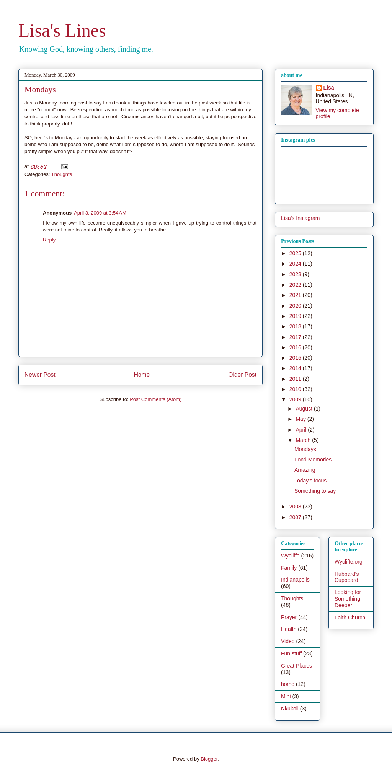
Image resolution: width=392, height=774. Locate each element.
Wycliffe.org (349, 562)
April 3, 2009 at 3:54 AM (100, 213)
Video (288, 641)
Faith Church (350, 617)
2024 (296, 264)
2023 (296, 274)
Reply (49, 240)
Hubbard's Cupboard (347, 577)
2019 (296, 316)
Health (288, 629)
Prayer (289, 617)
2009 (296, 399)
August (305, 409)
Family (289, 568)
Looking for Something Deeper (348, 598)
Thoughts (61, 174)
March (304, 440)
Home (142, 375)
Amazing (304, 470)
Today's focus (310, 480)
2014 (296, 368)
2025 (296, 253)
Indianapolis (295, 580)
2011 (296, 379)
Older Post (242, 375)
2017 (296, 337)
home (287, 684)
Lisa (328, 88)
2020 (296, 306)
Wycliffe (290, 555)
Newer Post (40, 375)
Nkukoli (290, 709)
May (301, 419)
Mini (286, 696)
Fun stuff (291, 653)
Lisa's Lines (62, 30)
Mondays (305, 449)
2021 (296, 295)
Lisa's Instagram (300, 218)
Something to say (315, 491)
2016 (296, 347)
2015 (296, 358)
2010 (296, 389)
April (302, 430)
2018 (296, 326)
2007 (296, 517)
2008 (296, 507)
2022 (296, 285)
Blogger (209, 759)
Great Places (296, 666)
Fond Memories (313, 459)
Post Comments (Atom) (155, 399)
